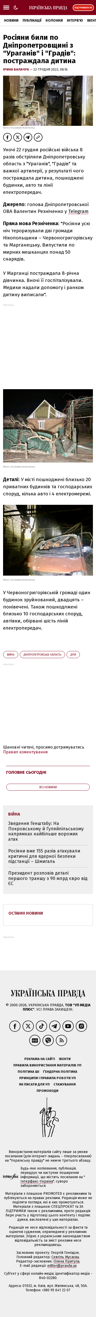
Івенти (65, 1059)
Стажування (65, 1084)
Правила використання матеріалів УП (47, 1065)
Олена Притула (66, 1261)
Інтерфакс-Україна (36, 1181)
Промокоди (47, 1091)
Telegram (78, 211)
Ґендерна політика (60, 1072)
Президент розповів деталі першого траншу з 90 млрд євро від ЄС (48, 878)
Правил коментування (25, 752)
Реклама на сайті (39, 1059)
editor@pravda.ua (62, 1266)
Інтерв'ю (75, 20)
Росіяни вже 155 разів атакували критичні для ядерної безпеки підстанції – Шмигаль (44, 856)
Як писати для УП (34, 1084)
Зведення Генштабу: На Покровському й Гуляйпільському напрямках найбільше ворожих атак (46, 831)
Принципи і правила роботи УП (47, 1078)
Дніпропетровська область (42, 654)
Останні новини (25, 913)
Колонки (54, 20)
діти (73, 654)
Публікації (32, 20)
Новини (11, 20)
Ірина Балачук (16, 69)
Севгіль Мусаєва (65, 1257)
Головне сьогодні (26, 772)
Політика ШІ (28, 1072)
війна (10, 654)
